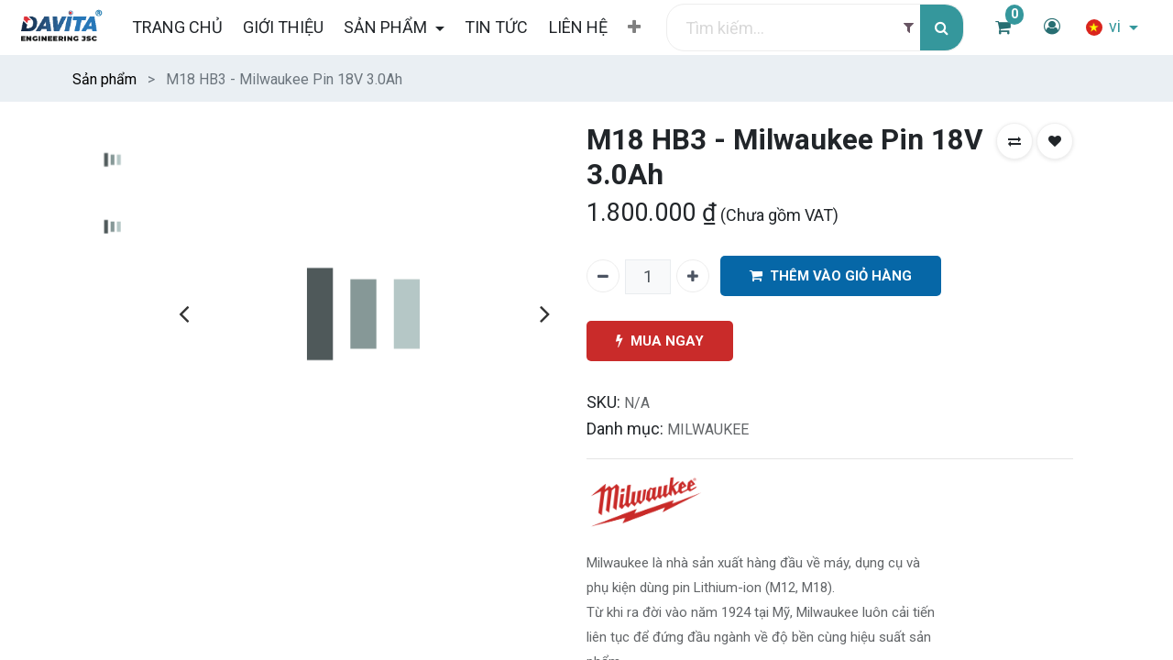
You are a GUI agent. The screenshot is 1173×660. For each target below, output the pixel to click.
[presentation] (184, 313)
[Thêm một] (692, 275)
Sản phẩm (104, 79)
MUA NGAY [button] (660, 341)
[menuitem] (176, 27)
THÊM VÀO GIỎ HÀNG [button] (831, 276)
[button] (634, 27)
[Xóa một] (602, 275)
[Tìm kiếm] (941, 28)
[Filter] (908, 28)
